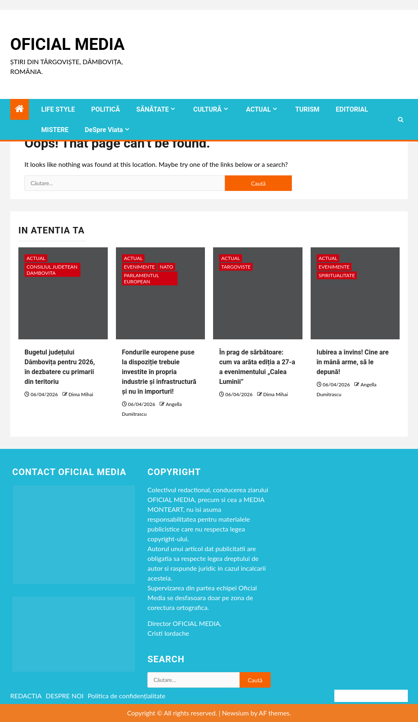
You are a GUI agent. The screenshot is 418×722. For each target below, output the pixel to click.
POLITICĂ (105, 109)
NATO (166, 267)
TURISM (307, 109)
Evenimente (139, 267)
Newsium (235, 713)
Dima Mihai (81, 394)
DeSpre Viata (104, 130)
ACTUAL (258, 109)
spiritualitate (337, 275)
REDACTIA (26, 696)
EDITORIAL (352, 109)
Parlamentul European (141, 278)
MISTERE (55, 130)
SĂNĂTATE (152, 109)
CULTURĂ (207, 109)
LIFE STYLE (58, 109)
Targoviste (236, 267)
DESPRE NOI (65, 696)
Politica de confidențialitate (127, 696)
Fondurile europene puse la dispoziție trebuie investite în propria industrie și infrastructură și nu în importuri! (159, 371)
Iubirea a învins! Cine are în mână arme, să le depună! (353, 362)
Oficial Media (67, 44)
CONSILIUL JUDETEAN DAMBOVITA (52, 270)
